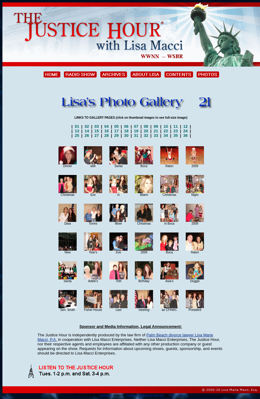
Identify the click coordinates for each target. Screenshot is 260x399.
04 (106, 126)
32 (146, 135)
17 (116, 131)
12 (186, 126)
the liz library (177, 395)
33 (156, 135)
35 (175, 135)
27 (96, 135)
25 (77, 135)
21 (156, 131)
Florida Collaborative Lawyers (145, 395)
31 (136, 135)
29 (116, 135)
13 (77, 131)
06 (126, 126)
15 (96, 131)
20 (146, 131)
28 (106, 135)
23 (175, 131)
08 (146, 126)
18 (126, 131)
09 (156, 126)
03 (96, 126)
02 (87, 126)
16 (106, 131)
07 (136, 126)
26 (87, 135)
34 (165, 135)
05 (116, 126)
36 (185, 135)
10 (165, 126)
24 (185, 131)
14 (87, 131)
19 (136, 131)
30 (126, 135)
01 (77, 126)
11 (175, 126)
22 (165, 131)
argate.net (106, 395)
